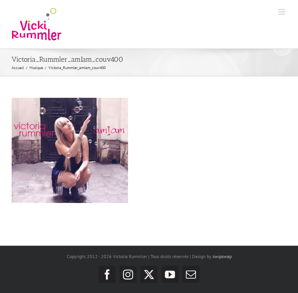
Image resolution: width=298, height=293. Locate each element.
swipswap (222, 256)
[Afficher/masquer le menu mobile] (282, 12)
